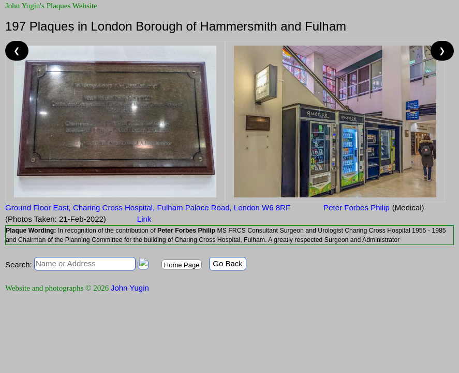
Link (144, 218)
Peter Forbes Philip (355, 207)
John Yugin (130, 287)
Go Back (228, 263)
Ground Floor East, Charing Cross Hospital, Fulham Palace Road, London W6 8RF (147, 207)
